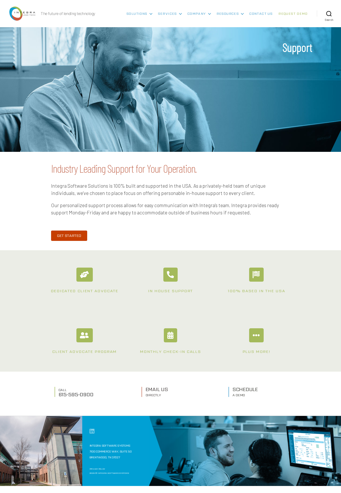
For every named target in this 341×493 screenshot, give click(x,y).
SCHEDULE (245, 398)
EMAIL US (157, 398)
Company (196, 17)
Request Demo (292, 17)
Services (167, 17)
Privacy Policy (98, 476)
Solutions (137, 17)
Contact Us (261, 17)
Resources (228, 17)
